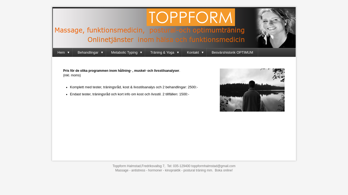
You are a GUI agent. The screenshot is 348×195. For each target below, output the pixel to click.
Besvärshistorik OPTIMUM (232, 52)
